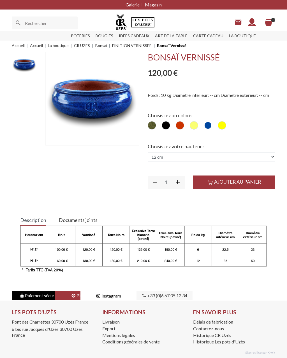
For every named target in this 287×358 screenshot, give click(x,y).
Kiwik (271, 352)
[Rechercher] (45, 23)
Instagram (152, 295)
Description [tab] (33, 220)
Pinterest (95, 295)
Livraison (111, 321)
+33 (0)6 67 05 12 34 (208, 295)
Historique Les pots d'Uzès (219, 341)
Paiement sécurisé (40, 295)
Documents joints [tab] (78, 220)
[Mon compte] (252, 22)
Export (108, 328)
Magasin (153, 4)
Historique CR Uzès (212, 335)
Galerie (133, 4)
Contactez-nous (208, 328)
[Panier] (268, 22)
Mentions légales (118, 335)
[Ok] (18, 23)
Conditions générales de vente (131, 341)
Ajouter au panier (234, 182)
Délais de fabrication (213, 321)
